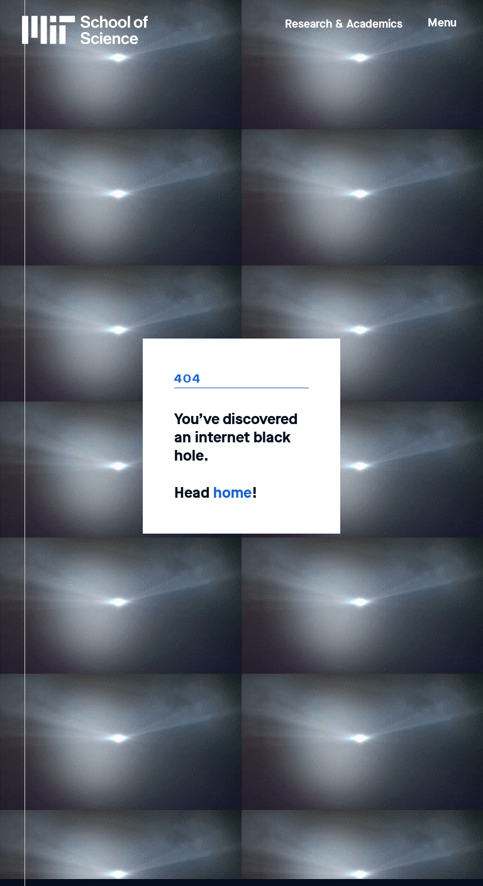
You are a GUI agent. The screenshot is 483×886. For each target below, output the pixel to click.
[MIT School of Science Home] (85, 30)
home (232, 493)
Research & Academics (343, 23)
